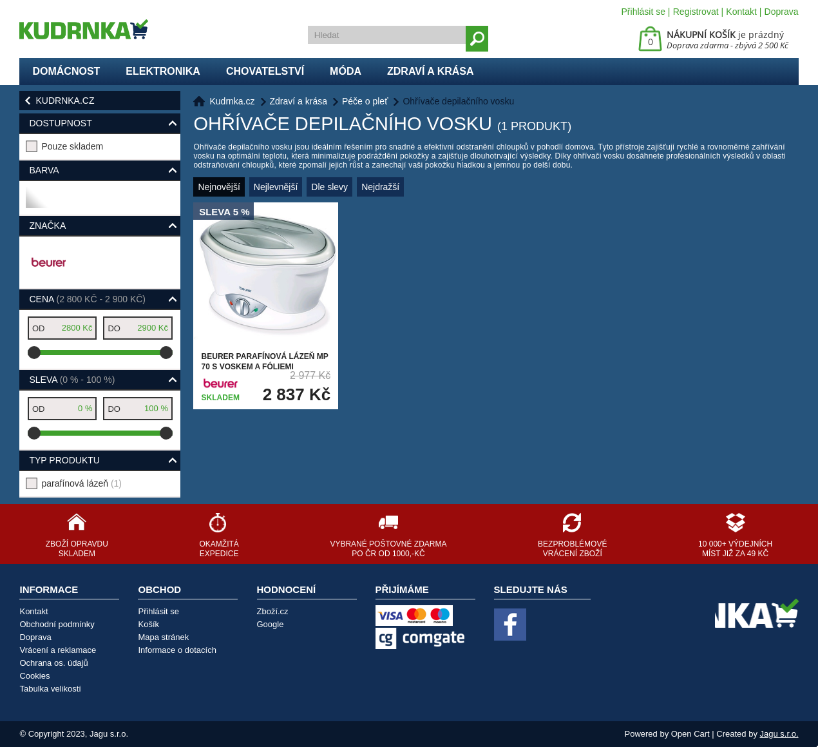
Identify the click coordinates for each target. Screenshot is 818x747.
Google (270, 624)
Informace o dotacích (177, 650)
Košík (148, 624)
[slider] (34, 352)
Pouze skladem (72, 146)
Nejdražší (380, 187)
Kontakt (741, 11)
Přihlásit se (643, 11)
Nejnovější (219, 187)
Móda (345, 71)
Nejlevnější (276, 187)
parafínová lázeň (81, 483)
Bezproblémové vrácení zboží (572, 548)
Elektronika (163, 71)
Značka (47, 225)
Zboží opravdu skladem (77, 548)
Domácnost (66, 71)
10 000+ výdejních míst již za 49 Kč (735, 548)
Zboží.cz (273, 611)
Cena (87, 299)
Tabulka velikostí (50, 689)
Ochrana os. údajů (53, 663)
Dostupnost (60, 123)
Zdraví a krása (430, 71)
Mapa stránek (163, 637)
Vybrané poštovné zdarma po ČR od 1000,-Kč (388, 548)
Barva (44, 170)
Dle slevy (329, 187)
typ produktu (64, 460)
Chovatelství (265, 71)
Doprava (782, 11)
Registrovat (696, 11)
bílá (36, 202)
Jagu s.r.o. (779, 734)
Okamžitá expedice (218, 548)
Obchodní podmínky (56, 624)
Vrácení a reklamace (57, 650)
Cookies (34, 676)
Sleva (72, 379)
